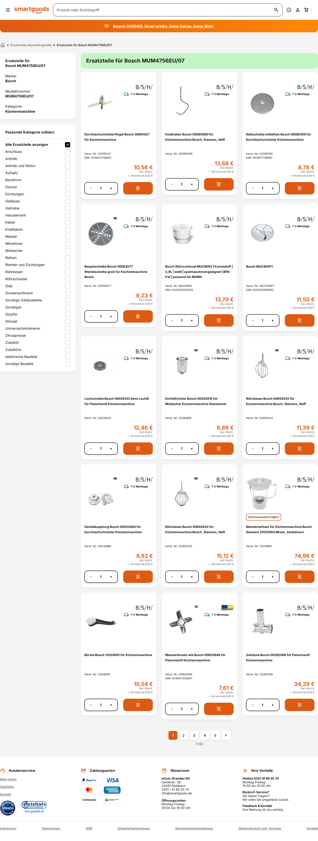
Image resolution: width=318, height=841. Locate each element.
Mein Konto (8, 779)
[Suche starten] (276, 10)
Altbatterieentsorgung (133, 828)
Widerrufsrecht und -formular (259, 828)
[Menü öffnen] (8, 10)
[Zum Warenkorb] (308, 10)
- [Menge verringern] (91, 188)
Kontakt (5, 794)
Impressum (8, 828)
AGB (89, 828)
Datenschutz (51, 828)
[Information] (289, 10)
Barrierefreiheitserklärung (194, 828)
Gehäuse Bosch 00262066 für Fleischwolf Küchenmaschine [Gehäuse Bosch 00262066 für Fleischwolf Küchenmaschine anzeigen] (278, 657)
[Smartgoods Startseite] (31, 9)
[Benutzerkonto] (297, 10)
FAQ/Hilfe (7, 787)
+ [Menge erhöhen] (111, 188)
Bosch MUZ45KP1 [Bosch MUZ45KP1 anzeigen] (259, 266)
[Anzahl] (100, 188)
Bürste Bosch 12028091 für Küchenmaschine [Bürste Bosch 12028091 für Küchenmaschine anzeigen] (118, 655)
